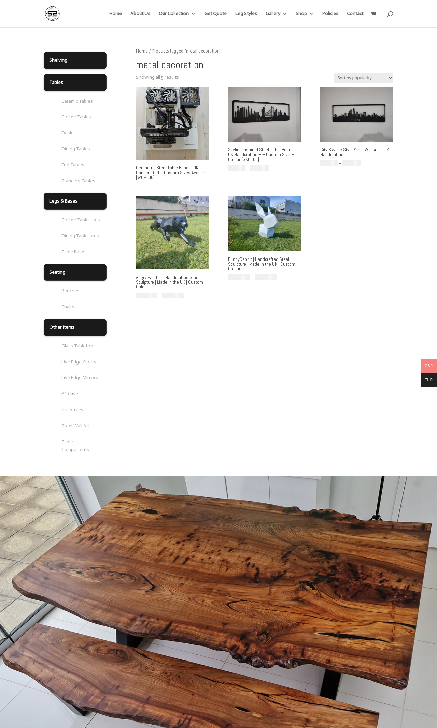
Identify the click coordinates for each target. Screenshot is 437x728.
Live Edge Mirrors (79, 378)
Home (115, 13)
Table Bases (74, 252)
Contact (355, 13)
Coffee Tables (76, 117)
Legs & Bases (63, 201)
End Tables (72, 165)
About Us (140, 13)
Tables (56, 82)
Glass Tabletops (78, 346)
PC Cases (71, 394)
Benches (70, 291)
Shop (301, 13)
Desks (68, 133)
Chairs (67, 307)
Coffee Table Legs (80, 220)
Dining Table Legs (80, 236)
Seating (57, 272)
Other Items (61, 327)
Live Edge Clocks (78, 362)
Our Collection (174, 13)
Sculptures (72, 410)
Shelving (58, 60)
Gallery (273, 13)
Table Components (75, 446)
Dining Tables (75, 149)
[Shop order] (363, 78)
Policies (330, 13)
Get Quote (215, 13)
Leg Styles (246, 13)
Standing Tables (78, 181)
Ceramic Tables (77, 101)
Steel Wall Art (75, 426)
